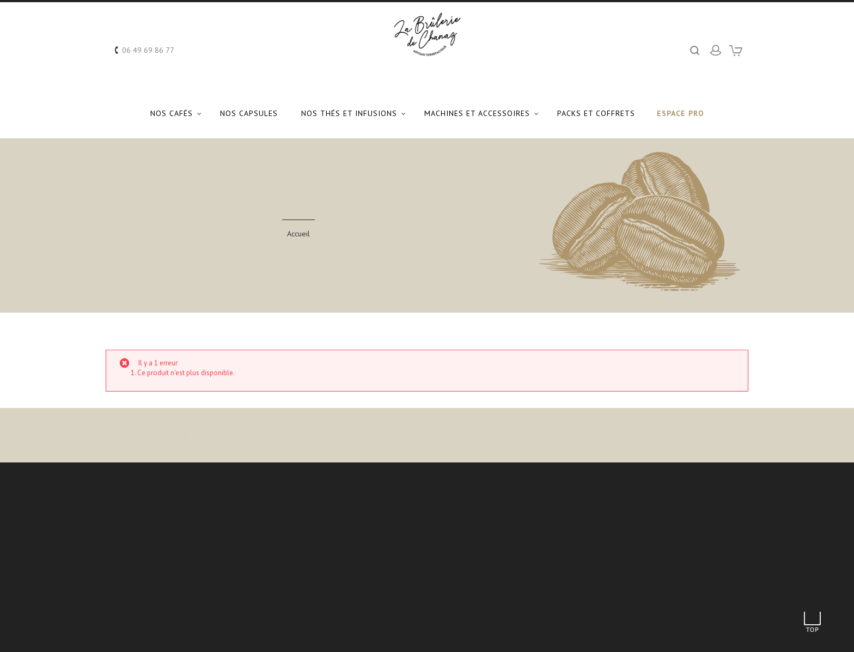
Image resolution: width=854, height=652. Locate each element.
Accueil (298, 234)
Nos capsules (249, 113)
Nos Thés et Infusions (349, 113)
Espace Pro (680, 113)
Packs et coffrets (596, 113)
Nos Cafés (171, 113)
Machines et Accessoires (477, 113)
